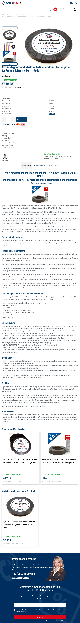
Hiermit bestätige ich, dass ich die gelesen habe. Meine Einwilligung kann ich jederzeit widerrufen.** (40, 610)
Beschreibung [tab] (26, 166)
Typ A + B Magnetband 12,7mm (24, 14)
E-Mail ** (17, 603)
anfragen (52, 114)
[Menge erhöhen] (13, 119)
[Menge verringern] (4, 119)
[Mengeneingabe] (8, 119)
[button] (10, 64)
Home (3, 14)
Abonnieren (50, 617)
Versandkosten (19, 87)
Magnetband (10, 14)
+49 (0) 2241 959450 (51, 159)
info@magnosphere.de (20, 578)
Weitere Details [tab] (53, 166)
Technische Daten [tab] (39, 166)
